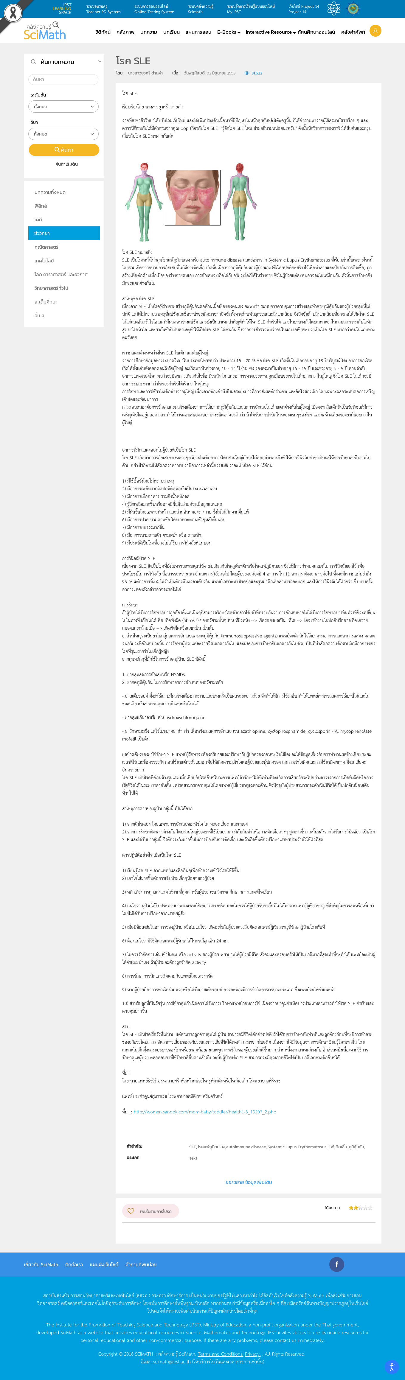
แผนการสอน (198, 32)
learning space (64, 8)
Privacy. (253, 1353)
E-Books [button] (226, 32)
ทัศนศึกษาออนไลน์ (316, 32)
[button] (375, 30)
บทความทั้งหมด (50, 192)
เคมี (38, 219)
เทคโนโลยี (44, 260)
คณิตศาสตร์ (46, 247)
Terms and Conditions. (220, 1353)
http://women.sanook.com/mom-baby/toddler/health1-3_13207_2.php (205, 1111)
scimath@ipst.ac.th (172, 1361)
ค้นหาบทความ (57, 61)
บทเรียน (171, 32)
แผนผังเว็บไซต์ (104, 1264)
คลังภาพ (125, 32)
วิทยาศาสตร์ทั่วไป (51, 288)
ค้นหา (64, 150)
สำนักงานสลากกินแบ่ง (354, 9)
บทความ (148, 32)
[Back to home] (45, 30)
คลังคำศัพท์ (353, 32)
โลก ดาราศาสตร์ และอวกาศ (61, 274)
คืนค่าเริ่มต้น (64, 164)
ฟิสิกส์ (41, 205)
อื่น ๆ (39, 315)
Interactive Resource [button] (269, 32)
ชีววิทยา (42, 233)
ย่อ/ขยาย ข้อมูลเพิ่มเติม (249, 1182)
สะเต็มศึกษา (46, 301)
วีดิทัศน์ (103, 32)
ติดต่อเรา (74, 1264)
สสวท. (335, 9)
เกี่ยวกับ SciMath (41, 1264)
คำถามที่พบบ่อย (141, 1264)
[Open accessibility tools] (392, 1367)
